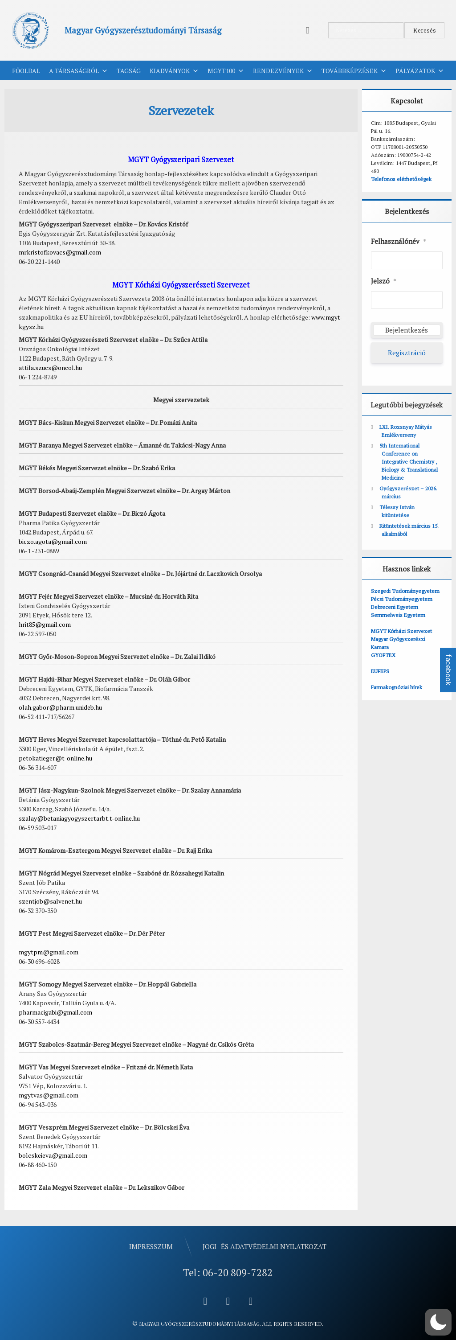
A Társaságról (78, 71)
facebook (448, 670)
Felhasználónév (398, 242)
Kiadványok (174, 71)
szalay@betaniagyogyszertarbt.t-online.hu (79, 818)
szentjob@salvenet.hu (50, 901)
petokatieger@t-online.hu (55, 758)
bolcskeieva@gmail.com (53, 1155)
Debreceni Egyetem (394, 607)
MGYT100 (226, 71)
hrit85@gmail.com (45, 624)
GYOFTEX (383, 655)
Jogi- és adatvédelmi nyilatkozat (264, 1246)
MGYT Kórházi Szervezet (401, 631)
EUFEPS (380, 671)
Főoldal (26, 70)
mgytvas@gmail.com (48, 1095)
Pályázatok (419, 71)
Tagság (129, 70)
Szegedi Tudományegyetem (405, 591)
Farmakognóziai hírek (396, 687)
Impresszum (151, 1246)
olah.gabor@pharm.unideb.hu (60, 707)
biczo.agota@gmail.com (53, 541)
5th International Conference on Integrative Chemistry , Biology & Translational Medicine (408, 461)
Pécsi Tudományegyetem (401, 599)
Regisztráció (407, 352)
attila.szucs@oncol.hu (50, 367)
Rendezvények (283, 71)
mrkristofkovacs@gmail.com (60, 252)
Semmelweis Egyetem (398, 615)
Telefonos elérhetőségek (401, 179)
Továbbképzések (354, 71)
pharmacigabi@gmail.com (55, 1012)
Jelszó (383, 281)
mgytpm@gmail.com (48, 952)
